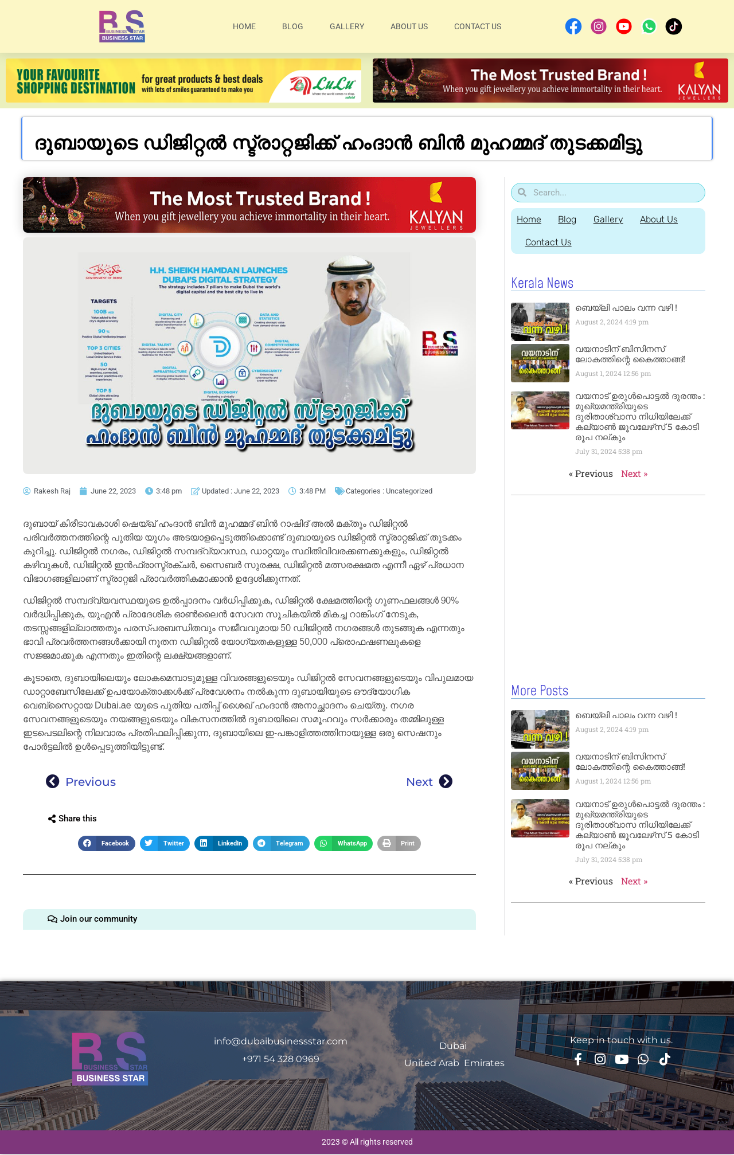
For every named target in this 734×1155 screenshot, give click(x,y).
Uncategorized (409, 491)
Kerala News (542, 283)
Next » (634, 473)
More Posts (539, 690)
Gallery (347, 26)
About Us (409, 26)
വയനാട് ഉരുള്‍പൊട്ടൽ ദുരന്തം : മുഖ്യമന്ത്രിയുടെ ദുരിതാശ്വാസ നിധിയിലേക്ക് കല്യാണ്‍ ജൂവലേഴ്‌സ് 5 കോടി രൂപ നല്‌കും (640, 416)
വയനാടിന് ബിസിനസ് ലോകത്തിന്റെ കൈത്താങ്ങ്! (630, 354)
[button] (106, 843)
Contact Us (477, 26)
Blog (292, 26)
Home (244, 26)
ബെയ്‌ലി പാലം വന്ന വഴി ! (626, 307)
